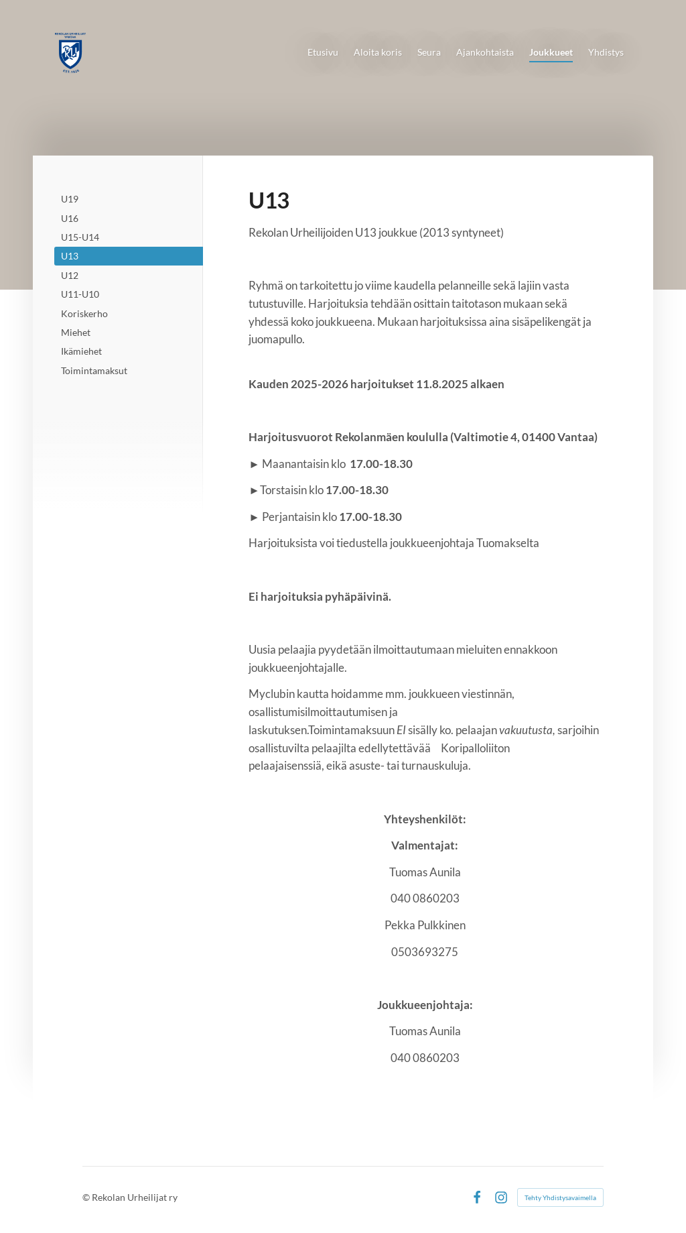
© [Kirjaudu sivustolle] (87, 1197)
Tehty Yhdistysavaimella (560, 1197)
